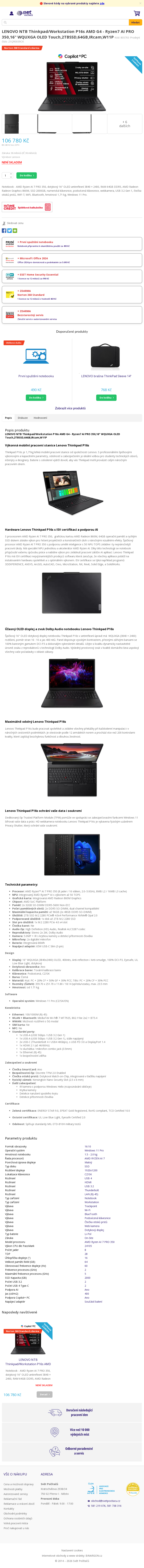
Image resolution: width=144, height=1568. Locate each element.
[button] (36, 398)
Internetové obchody (54, 1555)
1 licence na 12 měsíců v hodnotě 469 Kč (37, 298)
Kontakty (9, 1508)
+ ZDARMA (24, 291)
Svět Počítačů (24, 13)
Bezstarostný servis (30, 315)
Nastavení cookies (72, 1550)
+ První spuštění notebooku (35, 242)
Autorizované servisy (16, 1494)
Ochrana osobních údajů (18, 1518)
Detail (43, 1394)
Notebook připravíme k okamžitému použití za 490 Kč (44, 246)
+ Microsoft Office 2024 (33, 258)
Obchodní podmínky (15, 1513)
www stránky (76, 1555)
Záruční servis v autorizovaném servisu (37, 319)
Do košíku (26, 175)
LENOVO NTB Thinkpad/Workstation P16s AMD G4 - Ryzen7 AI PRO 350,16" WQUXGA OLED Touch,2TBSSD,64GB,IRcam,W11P (28, 1362)
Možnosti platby (13, 1489)
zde (102, 3)
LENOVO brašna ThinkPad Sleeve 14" (106, 376)
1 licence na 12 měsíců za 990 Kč (33, 278)
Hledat (135, 22)
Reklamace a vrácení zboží (19, 1503)
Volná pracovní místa (16, 1523)
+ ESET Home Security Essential (38, 274)
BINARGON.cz (94, 1555)
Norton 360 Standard (31, 295)
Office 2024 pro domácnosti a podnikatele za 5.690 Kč (44, 262)
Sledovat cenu (15, 223)
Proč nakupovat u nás (16, 1528)
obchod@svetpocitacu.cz (105, 1501)
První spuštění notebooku (36, 376)
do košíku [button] (35, 397)
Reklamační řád (13, 1499)
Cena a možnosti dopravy (19, 1484)
